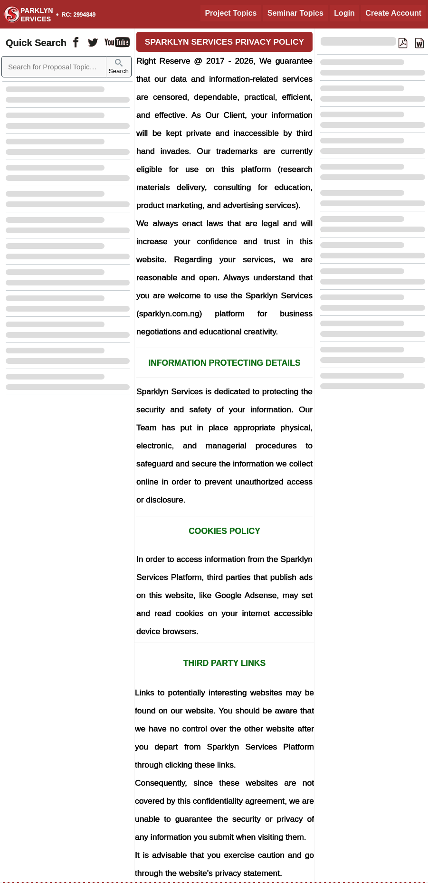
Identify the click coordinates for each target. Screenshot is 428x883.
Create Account (393, 13)
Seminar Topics (295, 13)
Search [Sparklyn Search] (119, 67)
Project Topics (231, 13)
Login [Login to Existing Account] (344, 13)
